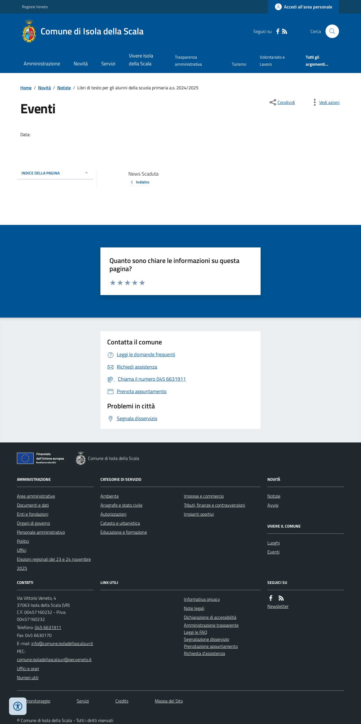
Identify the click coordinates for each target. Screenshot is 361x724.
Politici (23, 541)
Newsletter (278, 606)
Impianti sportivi (199, 514)
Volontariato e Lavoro (272, 60)
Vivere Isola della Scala (141, 59)
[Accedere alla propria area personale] (303, 7)
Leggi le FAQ (195, 632)
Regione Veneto (35, 7)
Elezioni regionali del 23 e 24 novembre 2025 (54, 564)
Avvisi (272, 505)
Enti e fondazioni (32, 514)
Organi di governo (33, 523)
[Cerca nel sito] (330, 31)
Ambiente (109, 496)
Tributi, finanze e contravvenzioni (214, 505)
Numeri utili (27, 677)
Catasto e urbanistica (120, 523)
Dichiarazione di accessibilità (210, 617)
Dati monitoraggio (33, 701)
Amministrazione (42, 63)
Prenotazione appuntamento (211, 646)
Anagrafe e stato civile (121, 505)
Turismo (239, 64)
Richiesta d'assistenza (204, 653)
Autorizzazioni (113, 514)
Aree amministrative (36, 496)
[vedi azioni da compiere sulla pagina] (325, 102)
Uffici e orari (28, 668)
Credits (121, 701)
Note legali (194, 608)
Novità (81, 63)
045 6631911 (48, 627)
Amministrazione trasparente (211, 625)
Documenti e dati (33, 505)
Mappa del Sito (169, 701)
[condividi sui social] (281, 102)
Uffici (21, 550)
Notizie (64, 87)
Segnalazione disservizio (206, 639)
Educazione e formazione (123, 532)
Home (26, 87)
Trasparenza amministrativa (188, 60)
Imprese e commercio (204, 496)
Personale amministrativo (41, 532)
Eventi (273, 551)
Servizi (108, 63)
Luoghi (273, 542)
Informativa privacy (202, 599)
